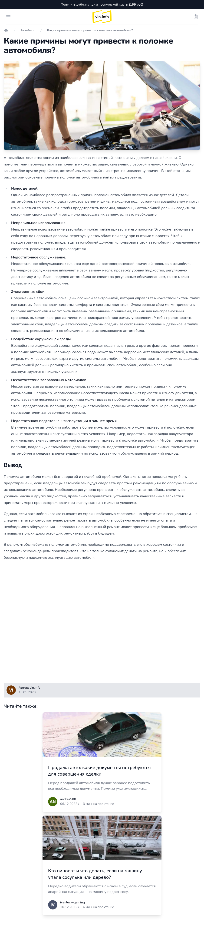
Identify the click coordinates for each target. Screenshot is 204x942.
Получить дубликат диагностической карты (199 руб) (102, 4)
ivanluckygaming (72, 902)
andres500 (68, 799)
